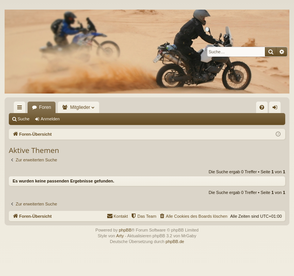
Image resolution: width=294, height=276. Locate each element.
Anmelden (50, 119)
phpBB (125, 230)
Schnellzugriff (21, 109)
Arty (120, 235)
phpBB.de (175, 241)
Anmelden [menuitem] (277, 109)
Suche (23, 119)
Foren (45, 107)
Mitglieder (80, 107)
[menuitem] (262, 107)
